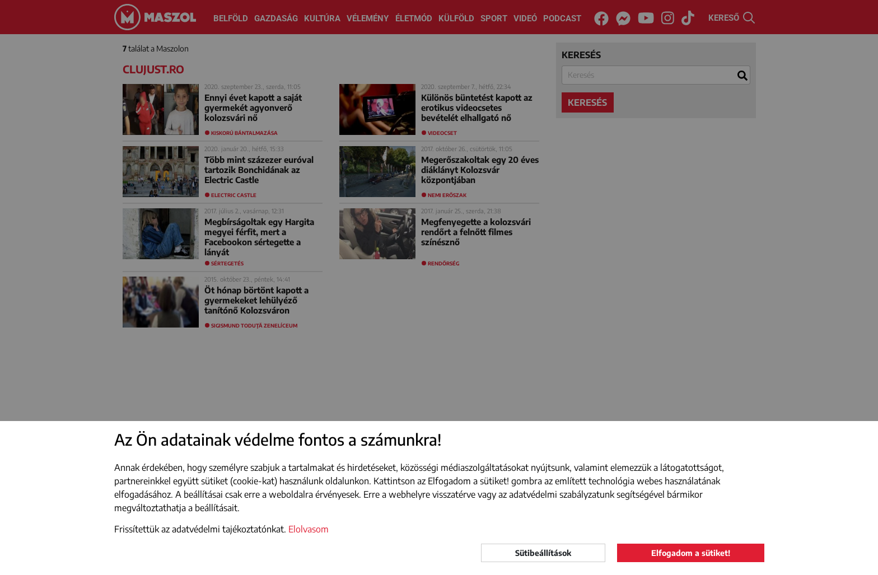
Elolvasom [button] (308, 529)
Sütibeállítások (543, 553)
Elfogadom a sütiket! (690, 553)
